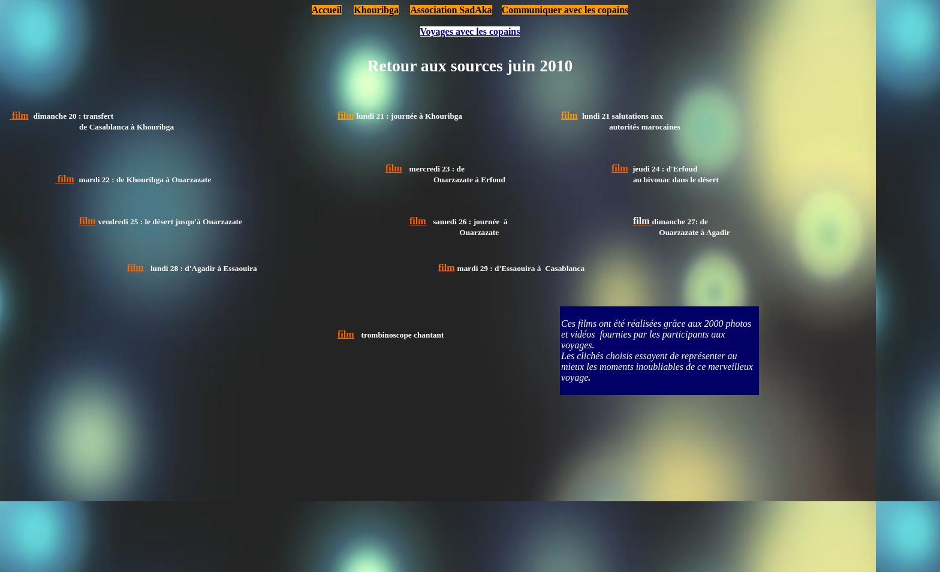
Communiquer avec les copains (565, 10)
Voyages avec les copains (470, 31)
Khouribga (376, 10)
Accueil (327, 10)
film (346, 115)
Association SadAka (451, 10)
